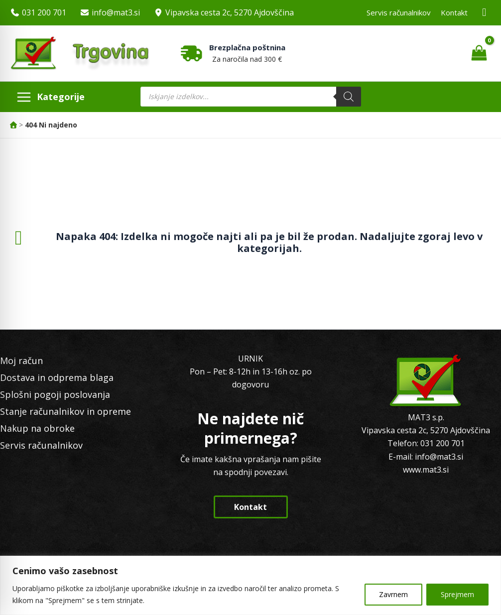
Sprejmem (457, 594)
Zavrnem (393, 594)
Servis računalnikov (399, 12)
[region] (250, 585)
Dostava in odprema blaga (57, 377)
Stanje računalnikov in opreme (65, 411)
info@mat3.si (116, 12)
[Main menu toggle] (50, 96)
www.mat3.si (426, 469)
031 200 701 (44, 12)
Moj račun (21, 361)
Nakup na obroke (37, 428)
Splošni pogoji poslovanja (55, 394)
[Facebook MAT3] (485, 12)
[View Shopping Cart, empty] (479, 53)
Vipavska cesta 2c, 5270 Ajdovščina (229, 12)
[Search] (348, 97)
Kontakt (454, 12)
